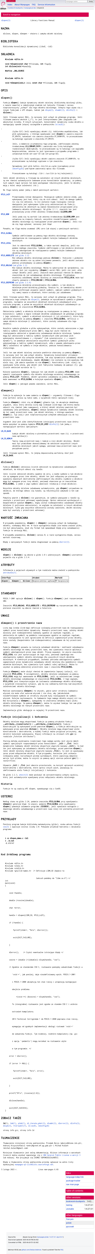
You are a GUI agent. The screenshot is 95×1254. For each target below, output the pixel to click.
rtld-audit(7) (19, 1126)
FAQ (33, 4)
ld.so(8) (59, 124)
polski (68, 1223)
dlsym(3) (49, 110)
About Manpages (22, 4)
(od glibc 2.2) (15, 255)
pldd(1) (21, 1123)
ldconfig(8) (17, 169)
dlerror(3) (64, 542)
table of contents (74, 1191)
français (69, 1219)
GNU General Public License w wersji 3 (61, 1155)
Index (10, 4)
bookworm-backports (15, 8)
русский (70, 1226)
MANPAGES (11, 1)
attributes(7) (9, 573)
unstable (70, 1209)
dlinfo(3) (70, 110)
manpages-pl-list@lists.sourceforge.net (34, 1164)
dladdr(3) (59, 110)
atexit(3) (23, 775)
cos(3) (6, 827)
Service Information (46, 4)
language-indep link (75, 1177)
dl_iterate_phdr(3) (36, 1123)
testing (69, 1205)
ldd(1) (13, 1123)
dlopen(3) (5, 20)
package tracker (73, 1181)
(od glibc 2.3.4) (16, 282)
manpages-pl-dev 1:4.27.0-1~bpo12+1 (50, 1237)
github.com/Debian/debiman (32, 1250)
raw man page (72, 1184)
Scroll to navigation (11, 14)
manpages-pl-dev (30, 8)
